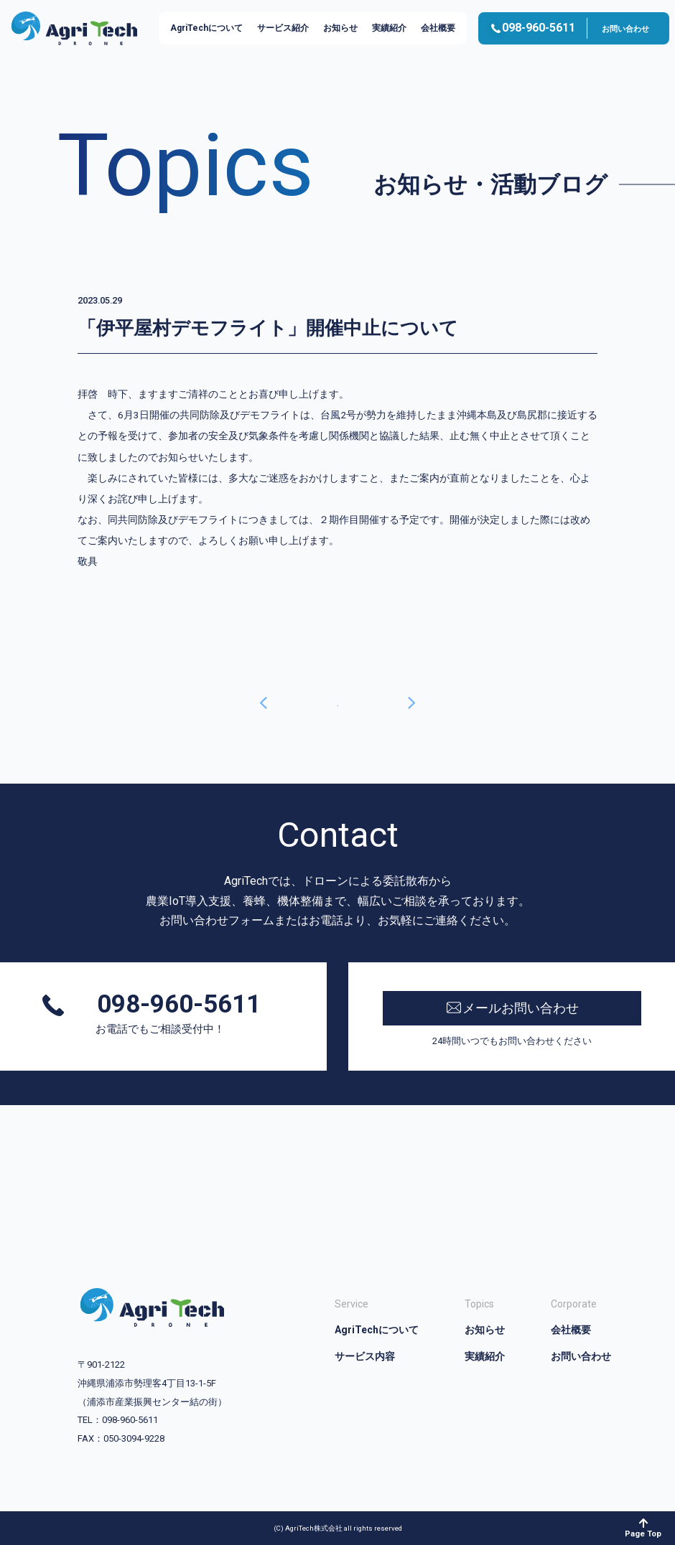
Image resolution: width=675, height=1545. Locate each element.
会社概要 (438, 28)
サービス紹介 (283, 28)
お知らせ (340, 28)
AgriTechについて (206, 28)
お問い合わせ (625, 29)
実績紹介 (389, 28)
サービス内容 (365, 1356)
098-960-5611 (175, 1005)
